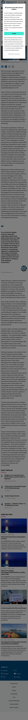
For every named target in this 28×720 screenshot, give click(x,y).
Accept (14, 33)
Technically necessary (14, 54)
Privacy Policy (12, 60)
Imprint (17, 60)
